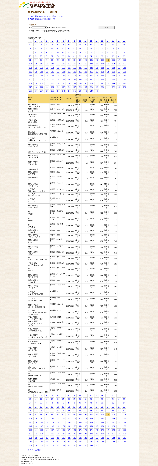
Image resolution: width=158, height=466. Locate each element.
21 (41, 45)
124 (113, 64)
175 (97, 75)
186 (58, 79)
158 (102, 72)
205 (63, 83)
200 (36, 83)
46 (80, 48)
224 (69, 87)
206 (69, 83)
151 (63, 72)
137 (86, 68)
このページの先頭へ (35, 450)
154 (80, 72)
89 (118, 56)
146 (36, 72)
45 (74, 48)
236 (36, 91)
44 (69, 48)
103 (97, 60)
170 (69, 75)
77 (52, 56)
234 (124, 87)
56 (35, 52)
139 (97, 68)
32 (102, 45)
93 (41, 60)
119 (86, 64)
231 (108, 87)
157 (97, 72)
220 (47, 87)
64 (80, 52)
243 (75, 91)
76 (47, 56)
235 (30, 91)
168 (58, 75)
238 (47, 91)
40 (47, 48)
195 (108, 79)
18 (124, 41)
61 (63, 52)
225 (75, 87)
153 (75, 72)
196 (113, 79)
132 (58, 68)
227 (86, 87)
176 (102, 75)
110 (36, 64)
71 (118, 52)
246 (91, 91)
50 (102, 48)
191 (86, 79)
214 (113, 83)
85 (96, 56)
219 (41, 87)
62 (69, 52)
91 (30, 60)
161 (119, 72)
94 (47, 60)
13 (96, 41)
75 (41, 56)
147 (41, 72)
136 (80, 68)
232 (113, 87)
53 (118, 48)
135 (75, 68)
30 (91, 45)
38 (35, 48)
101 (86, 60)
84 (91, 56)
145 (30, 72)
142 (113, 68)
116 (69, 64)
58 (47, 52)
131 (52, 68)
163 (30, 75)
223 (63, 87)
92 (35, 60)
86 (102, 56)
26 (69, 45)
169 (63, 75)
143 (119, 68)
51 (107, 48)
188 (69, 79)
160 (113, 72)
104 (102, 60)
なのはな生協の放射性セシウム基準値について (45, 16)
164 (36, 75)
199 (30, 83)
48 (91, 48)
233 (119, 87)
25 (63, 45)
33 (107, 45)
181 (30, 79)
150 (58, 72)
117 (75, 64)
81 (74, 56)
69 (107, 52)
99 (74, 60)
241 (63, 91)
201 (41, 83)
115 (63, 64)
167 (52, 75)
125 (119, 64)
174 (91, 75)
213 (108, 83)
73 (30, 56)
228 (91, 87)
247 (97, 91)
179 (119, 75)
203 (52, 83)
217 (30, 87)
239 (52, 91)
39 (41, 48)
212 (102, 83)
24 (58, 45)
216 (124, 83)
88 (113, 56)
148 (47, 72)
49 (96, 48)
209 (86, 83)
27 (74, 45)
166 (47, 75)
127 (30, 68)
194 (102, 79)
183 (41, 79)
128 (36, 68)
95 (52, 60)
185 (52, 79)
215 (119, 83)
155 (86, 72)
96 (58, 60)
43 (63, 48)
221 (52, 87)
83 (85, 56)
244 (80, 91)
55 (30, 52)
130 (47, 68)
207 (75, 83)
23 (52, 45)
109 (30, 64)
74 (35, 56)
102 (91, 60)
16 (113, 41)
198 (124, 79)
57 (41, 52)
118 (80, 64)
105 (108, 60)
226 (80, 87)
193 (97, 79)
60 (58, 52)
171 (75, 75)
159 (108, 72)
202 (47, 83)
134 (69, 68)
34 (113, 45)
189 (75, 79)
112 (47, 64)
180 (124, 75)
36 (124, 45)
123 (108, 64)
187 (63, 79)
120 (91, 64)
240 (58, 91)
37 (30, 48)
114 (58, 64)
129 (41, 68)
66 (91, 52)
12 (91, 41)
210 (91, 83)
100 (80, 60)
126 (124, 64)
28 (80, 45)
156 (91, 72)
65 (85, 52)
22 (47, 45)
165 (41, 75)
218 (36, 87)
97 (63, 60)
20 (35, 45)
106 (113, 60)
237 (41, 91)
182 (36, 79)
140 (102, 68)
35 (118, 45)
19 (30, 45)
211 (97, 83)
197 (119, 79)
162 (124, 72)
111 (41, 64)
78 (58, 56)
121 (97, 64)
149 (52, 72)
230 (102, 87)
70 (113, 52)
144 (124, 68)
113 (52, 64)
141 (108, 68)
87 (107, 56)
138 (91, 68)
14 (102, 41)
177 (108, 75)
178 (113, 75)
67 (96, 52)
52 (113, 48)
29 (85, 45)
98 (69, 60)
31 (96, 45)
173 (86, 75)
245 (86, 91)
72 (124, 52)
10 (80, 41)
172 (80, 75)
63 (74, 52)
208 (80, 83)
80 (69, 56)
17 (118, 41)
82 (80, 56)
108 (124, 60)
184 (47, 79)
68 (102, 52)
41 (52, 48)
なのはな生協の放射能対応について (41, 19)
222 (58, 87)
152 (69, 72)
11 (85, 41)
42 (58, 48)
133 (63, 68)
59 (52, 52)
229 (97, 87)
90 (124, 56)
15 (107, 41)
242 (69, 91)
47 (85, 48)
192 (91, 79)
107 (119, 60)
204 (58, 83)
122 (102, 64)
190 (80, 79)
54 (124, 48)
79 (63, 56)
